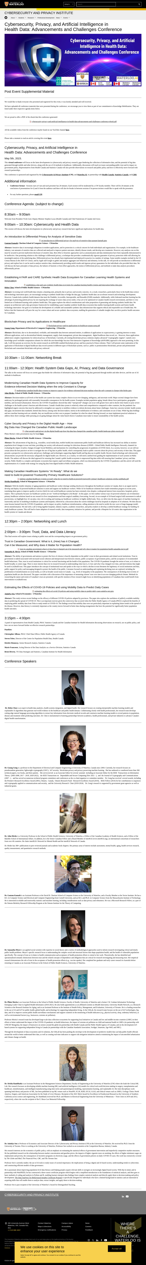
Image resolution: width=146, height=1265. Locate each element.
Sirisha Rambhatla (12, 481)
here (67, 130)
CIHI (134, 175)
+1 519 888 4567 (14, 1230)
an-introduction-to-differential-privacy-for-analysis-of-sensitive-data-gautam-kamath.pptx (74, 241)
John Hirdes (9, 393)
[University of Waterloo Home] (14, 4)
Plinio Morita (10, 438)
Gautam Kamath (11, 243)
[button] (122, 4)
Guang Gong (10, 328)
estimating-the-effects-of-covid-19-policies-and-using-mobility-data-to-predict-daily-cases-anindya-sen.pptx (74, 591)
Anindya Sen (10, 594)
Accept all (117, 1248)
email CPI (38, 194)
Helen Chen (9, 288)
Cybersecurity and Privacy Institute (32, 1194)
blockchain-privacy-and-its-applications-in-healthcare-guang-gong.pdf (74, 326)
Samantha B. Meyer (12, 552)
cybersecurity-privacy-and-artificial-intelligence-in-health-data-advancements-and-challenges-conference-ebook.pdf (74, 122)
